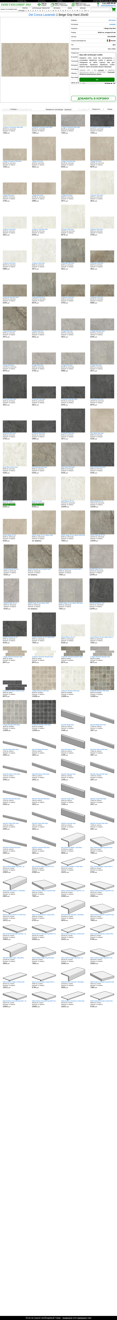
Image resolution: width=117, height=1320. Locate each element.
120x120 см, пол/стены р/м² (102, 164)
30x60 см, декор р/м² (15, 659)
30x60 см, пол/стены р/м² (15, 198)
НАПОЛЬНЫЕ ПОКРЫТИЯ (41, 8)
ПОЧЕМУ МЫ (21, 1)
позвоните (67, 1318)
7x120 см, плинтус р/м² (15, 752)
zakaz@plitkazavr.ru (108, 5)
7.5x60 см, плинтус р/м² (102, 727)
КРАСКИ (82, 8)
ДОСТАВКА (78, 1)
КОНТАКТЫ (42, 1)
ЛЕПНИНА (56, 8)
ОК (97, 80)
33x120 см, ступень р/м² (15, 869)
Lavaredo (112, 24)
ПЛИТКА (25, 8)
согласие (101, 70)
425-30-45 (109, 3)
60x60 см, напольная (44, 538)
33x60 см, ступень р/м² (102, 869)
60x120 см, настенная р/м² (15, 130)
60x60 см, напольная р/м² (15, 504)
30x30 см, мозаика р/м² (44, 693)
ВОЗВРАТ (96, 1)
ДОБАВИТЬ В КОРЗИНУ (93, 98)
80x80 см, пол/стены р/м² (102, 436)
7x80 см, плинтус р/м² (44, 752)
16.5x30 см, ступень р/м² (73, 850)
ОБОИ (70, 8)
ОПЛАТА (60, 1)
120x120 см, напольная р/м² (73, 504)
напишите (82, 1318)
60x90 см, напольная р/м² (15, 538)
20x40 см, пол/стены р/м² (15, 232)
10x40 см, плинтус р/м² (73, 727)
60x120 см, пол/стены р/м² (15, 164)
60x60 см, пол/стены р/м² (73, 198)
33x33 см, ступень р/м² (102, 850)
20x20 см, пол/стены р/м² (44, 164)
